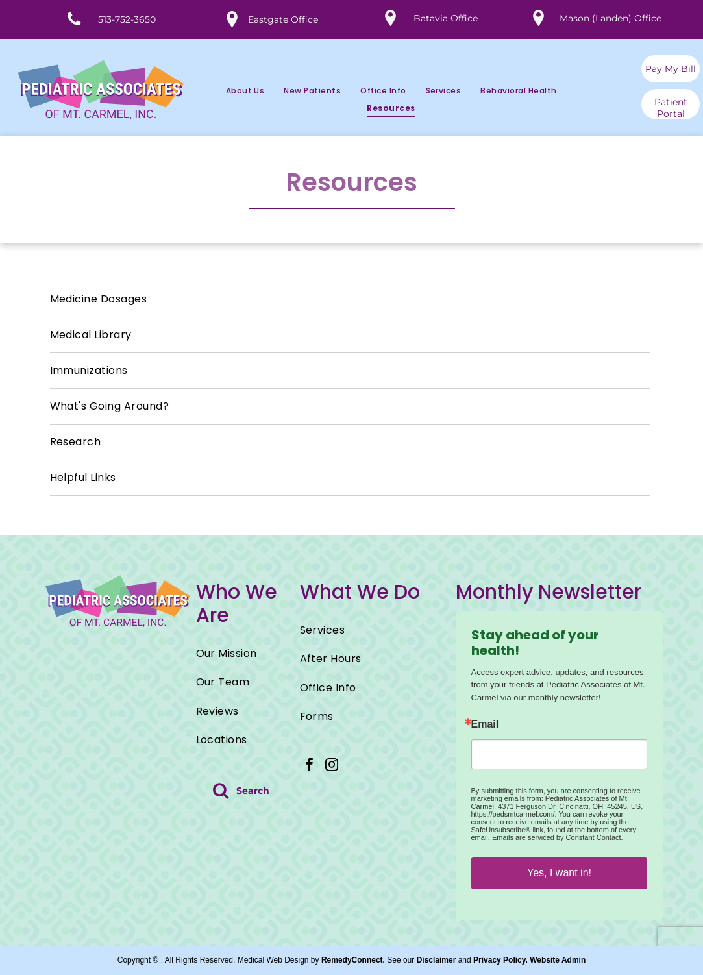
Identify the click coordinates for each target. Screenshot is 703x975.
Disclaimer (436, 960)
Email (485, 724)
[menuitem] (235, 91)
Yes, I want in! (559, 872)
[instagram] (331, 766)
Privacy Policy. (500, 960)
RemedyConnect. (353, 960)
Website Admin (558, 960)
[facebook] (309, 766)
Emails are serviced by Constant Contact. (557, 837)
